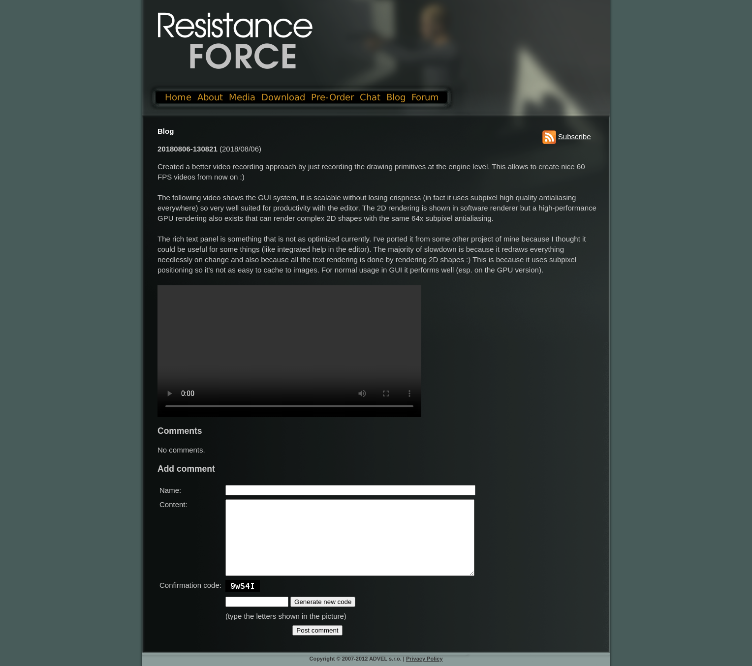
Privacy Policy (424, 659)
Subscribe (574, 136)
